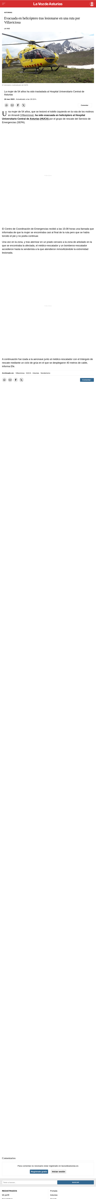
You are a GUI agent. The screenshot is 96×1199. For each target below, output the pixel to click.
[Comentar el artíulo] (85, 105)
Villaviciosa (27, 115)
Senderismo (45, 373)
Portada (53, 1191)
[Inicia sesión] (91, 3)
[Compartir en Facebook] (18, 105)
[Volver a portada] (48, 4)
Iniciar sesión (58, 1171)
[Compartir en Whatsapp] (6, 105)
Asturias (34, 118)
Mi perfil (5, 1195)
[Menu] (3, 4)
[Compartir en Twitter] (23, 105)
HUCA (44, 118)
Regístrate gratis (39, 1171)
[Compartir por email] (12, 105)
